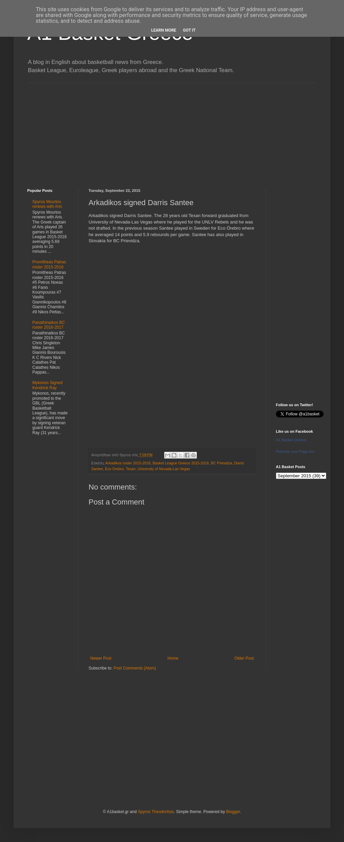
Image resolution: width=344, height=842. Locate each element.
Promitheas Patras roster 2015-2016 (49, 264)
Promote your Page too (295, 451)
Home (173, 658)
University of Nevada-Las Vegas (164, 469)
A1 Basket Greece (291, 440)
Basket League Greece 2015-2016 (181, 463)
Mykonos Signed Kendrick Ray (47, 385)
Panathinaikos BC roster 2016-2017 (48, 325)
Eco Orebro (114, 469)
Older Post (244, 658)
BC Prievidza (221, 463)
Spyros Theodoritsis (156, 811)
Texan (131, 469)
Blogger (233, 811)
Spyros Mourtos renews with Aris (47, 204)
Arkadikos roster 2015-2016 (128, 463)
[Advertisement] (172, 130)
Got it (189, 30)
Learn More (163, 30)
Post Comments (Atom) (134, 668)
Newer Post (100, 658)
